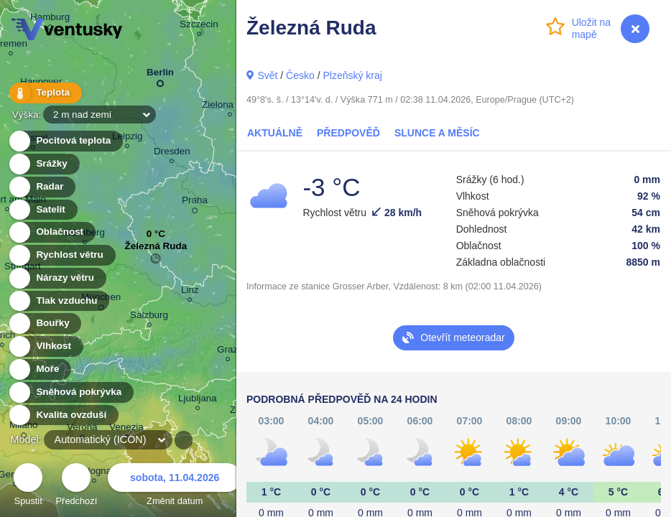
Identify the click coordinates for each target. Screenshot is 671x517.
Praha (195, 202)
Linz (190, 291)
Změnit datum (174, 486)
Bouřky (44, 323)
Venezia (126, 429)
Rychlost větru (61, 255)
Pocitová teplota (65, 141)
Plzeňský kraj (352, 75)
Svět (267, 75)
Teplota (44, 93)
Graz (227, 351)
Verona (82, 429)
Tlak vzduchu (58, 301)
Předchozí (77, 486)
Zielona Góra (230, 106)
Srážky (43, 164)
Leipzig (127, 138)
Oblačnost (51, 232)
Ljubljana (197, 400)
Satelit (42, 210)
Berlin (160, 75)
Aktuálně (274, 133)
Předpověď (348, 133)
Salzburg (149, 317)
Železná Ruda (156, 249)
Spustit (28, 486)
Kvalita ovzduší (62, 415)
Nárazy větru (56, 278)
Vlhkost (45, 346)
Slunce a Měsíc (437, 133)
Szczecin (199, 26)
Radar (41, 187)
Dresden (172, 153)
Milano (23, 427)
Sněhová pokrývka (70, 392)
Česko (300, 75)
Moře (39, 369)
